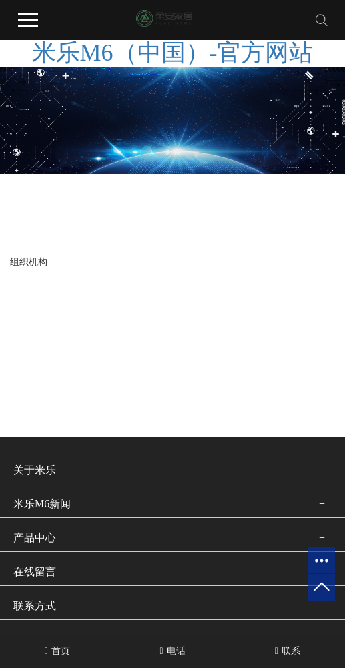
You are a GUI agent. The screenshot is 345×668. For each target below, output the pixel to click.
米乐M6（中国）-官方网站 (173, 52)
